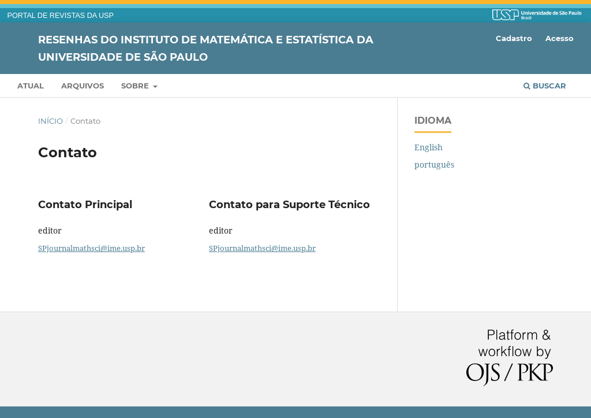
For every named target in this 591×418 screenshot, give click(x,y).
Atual (30, 85)
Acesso (559, 38)
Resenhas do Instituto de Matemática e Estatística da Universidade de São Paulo (205, 48)
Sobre (136, 85)
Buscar (544, 85)
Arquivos (82, 85)
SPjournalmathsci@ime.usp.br (91, 248)
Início (50, 120)
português (434, 164)
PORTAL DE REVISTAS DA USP (61, 16)
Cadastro (514, 38)
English (428, 147)
